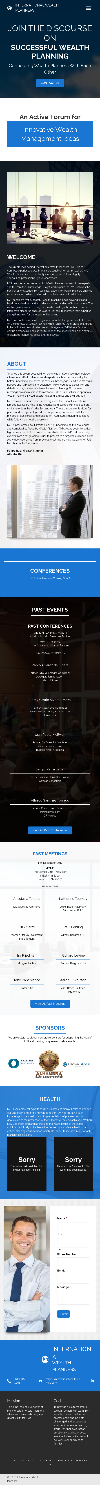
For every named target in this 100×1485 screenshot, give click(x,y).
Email (61, 1270)
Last (60, 1249)
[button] (50, 83)
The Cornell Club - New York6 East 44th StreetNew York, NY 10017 (50, 875)
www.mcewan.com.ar (50, 746)
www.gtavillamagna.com (50, 676)
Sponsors (81, 1460)
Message (64, 1287)
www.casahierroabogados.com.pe (50, 711)
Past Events (65, 1460)
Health (50, 1464)
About (31, 1460)
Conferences (46, 1460)
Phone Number (67, 1254)
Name (62, 1218)
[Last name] (73, 1242)
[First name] (73, 1227)
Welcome (18, 1460)
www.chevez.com (50, 811)
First (60, 1234)
